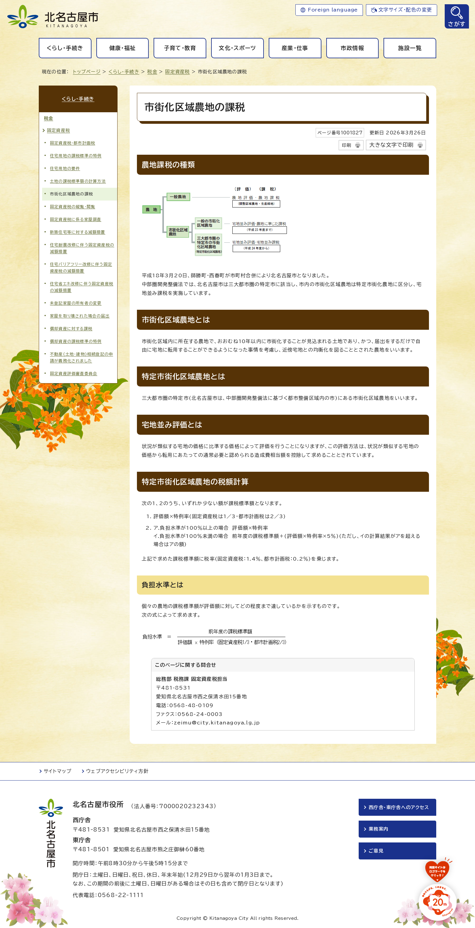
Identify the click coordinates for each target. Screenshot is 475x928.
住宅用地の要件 (65, 168)
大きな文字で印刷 (391, 144)
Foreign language (333, 9)
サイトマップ (57, 771)
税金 (152, 71)
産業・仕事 (295, 48)
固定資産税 (177, 71)
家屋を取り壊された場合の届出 (80, 316)
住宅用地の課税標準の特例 (75, 155)
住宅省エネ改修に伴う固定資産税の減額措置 (81, 287)
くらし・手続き (65, 48)
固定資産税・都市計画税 (72, 143)
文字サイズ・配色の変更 (405, 9)
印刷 (346, 145)
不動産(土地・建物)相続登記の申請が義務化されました (81, 357)
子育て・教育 (180, 48)
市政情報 (352, 48)
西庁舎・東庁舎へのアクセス (399, 807)
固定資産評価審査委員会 (73, 374)
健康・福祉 (122, 48)
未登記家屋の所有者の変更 (75, 303)
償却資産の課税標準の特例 (75, 341)
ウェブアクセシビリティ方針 (117, 771)
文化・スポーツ (237, 48)
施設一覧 (409, 48)
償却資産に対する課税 (71, 329)
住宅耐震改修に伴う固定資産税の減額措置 (82, 248)
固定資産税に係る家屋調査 (75, 219)
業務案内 (378, 829)
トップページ (87, 71)
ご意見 (376, 851)
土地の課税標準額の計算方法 (78, 181)
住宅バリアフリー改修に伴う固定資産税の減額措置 (81, 267)
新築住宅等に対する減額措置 (77, 232)
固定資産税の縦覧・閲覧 (72, 207)
